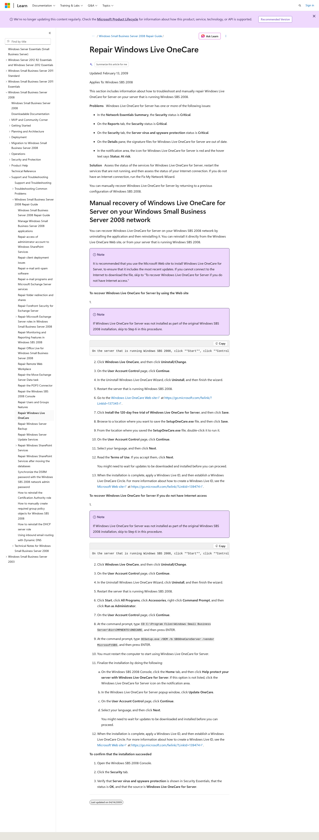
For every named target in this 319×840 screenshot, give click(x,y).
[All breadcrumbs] (93, 36)
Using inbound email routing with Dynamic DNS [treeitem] (36, 537)
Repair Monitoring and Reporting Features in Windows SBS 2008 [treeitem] (32, 337)
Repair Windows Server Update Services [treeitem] (32, 437)
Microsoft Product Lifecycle (117, 19)
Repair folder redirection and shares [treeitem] (35, 297)
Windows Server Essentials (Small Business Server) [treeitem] (28, 51)
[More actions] (225, 36)
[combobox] (28, 41)
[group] (159, 351)
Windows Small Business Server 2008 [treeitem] (30, 105)
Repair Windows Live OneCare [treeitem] (31, 415)
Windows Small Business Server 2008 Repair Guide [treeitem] (34, 212)
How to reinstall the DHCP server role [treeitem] (34, 526)
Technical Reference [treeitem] (23, 171)
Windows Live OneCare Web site (134, 397)
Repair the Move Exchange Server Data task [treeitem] (34, 377)
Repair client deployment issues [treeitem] (33, 259)
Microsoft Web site (110, 486)
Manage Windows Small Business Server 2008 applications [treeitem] (33, 226)
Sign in (310, 5)
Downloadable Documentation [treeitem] (30, 114)
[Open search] (300, 5)
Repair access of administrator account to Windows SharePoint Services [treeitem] (33, 244)
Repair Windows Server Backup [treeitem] (32, 426)
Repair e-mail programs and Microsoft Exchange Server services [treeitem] (35, 284)
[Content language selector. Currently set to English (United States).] (23, 834)
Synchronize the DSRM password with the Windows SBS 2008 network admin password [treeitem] (35, 479)
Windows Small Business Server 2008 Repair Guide (130, 36)
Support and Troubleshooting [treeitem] (33, 183)
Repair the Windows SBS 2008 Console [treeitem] (33, 393)
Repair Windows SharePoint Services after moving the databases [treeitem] (35, 461)
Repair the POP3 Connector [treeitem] (35, 385)
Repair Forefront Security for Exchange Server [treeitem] (35, 308)
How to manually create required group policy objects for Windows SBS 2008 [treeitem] (33, 510)
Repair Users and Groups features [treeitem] (33, 404)
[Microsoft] (7, 5)
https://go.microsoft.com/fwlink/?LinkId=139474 (165, 486)
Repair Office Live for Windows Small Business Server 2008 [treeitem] (33, 353)
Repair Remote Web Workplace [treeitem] (30, 366)
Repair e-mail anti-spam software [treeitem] (33, 270)
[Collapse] (50, 33)
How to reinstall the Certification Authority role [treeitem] (34, 495)
